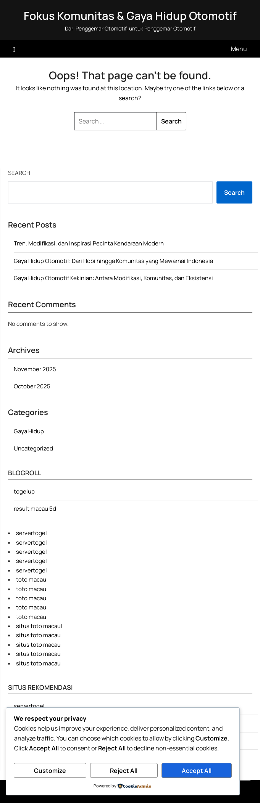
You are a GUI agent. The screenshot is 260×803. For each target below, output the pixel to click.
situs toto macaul (39, 626)
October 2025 (32, 386)
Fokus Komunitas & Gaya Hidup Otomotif (130, 15)
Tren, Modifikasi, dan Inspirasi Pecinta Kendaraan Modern (89, 243)
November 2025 (35, 369)
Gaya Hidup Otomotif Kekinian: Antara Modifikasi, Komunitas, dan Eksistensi (113, 278)
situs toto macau (38, 635)
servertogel (31, 533)
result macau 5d (35, 509)
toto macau (31, 579)
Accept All (197, 770)
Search (19, 173)
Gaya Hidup (29, 431)
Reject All (123, 770)
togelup (24, 491)
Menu (239, 49)
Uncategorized (33, 448)
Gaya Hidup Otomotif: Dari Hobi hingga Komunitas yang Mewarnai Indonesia (113, 261)
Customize (50, 770)
